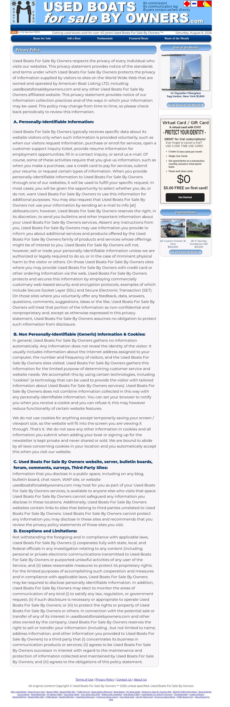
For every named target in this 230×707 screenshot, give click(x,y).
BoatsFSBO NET (68, 691)
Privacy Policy (104, 679)
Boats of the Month (177, 38)
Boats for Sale (42, 38)
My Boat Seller (133, 691)
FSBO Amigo (83, 691)
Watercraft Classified (112, 694)
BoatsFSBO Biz (66, 697)
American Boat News (164, 697)
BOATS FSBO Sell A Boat (185, 691)
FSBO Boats (52, 697)
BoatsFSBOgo (19, 697)
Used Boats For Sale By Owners (156, 694)
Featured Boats (138, 38)
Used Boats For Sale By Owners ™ (138, 33)
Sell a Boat (73, 38)
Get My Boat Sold (144, 697)
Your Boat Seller (71, 694)
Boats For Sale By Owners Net (156, 691)
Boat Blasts (119, 691)
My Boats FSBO (54, 694)
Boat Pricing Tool (36, 691)
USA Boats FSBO (131, 694)
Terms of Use (84, 679)
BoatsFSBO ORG (36, 697)
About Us (140, 679)
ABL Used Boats (19, 691)
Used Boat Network (85, 697)
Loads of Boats (196, 694)
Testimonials (105, 38)
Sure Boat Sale (127, 697)
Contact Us (124, 679)
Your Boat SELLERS (90, 694)
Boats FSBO (52, 691)
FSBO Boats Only (185, 697)
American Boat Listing (107, 697)
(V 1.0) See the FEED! (25, 32)
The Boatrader (181, 694)
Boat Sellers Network (101, 691)
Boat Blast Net (38, 694)
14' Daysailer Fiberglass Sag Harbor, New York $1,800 (186, 94)
